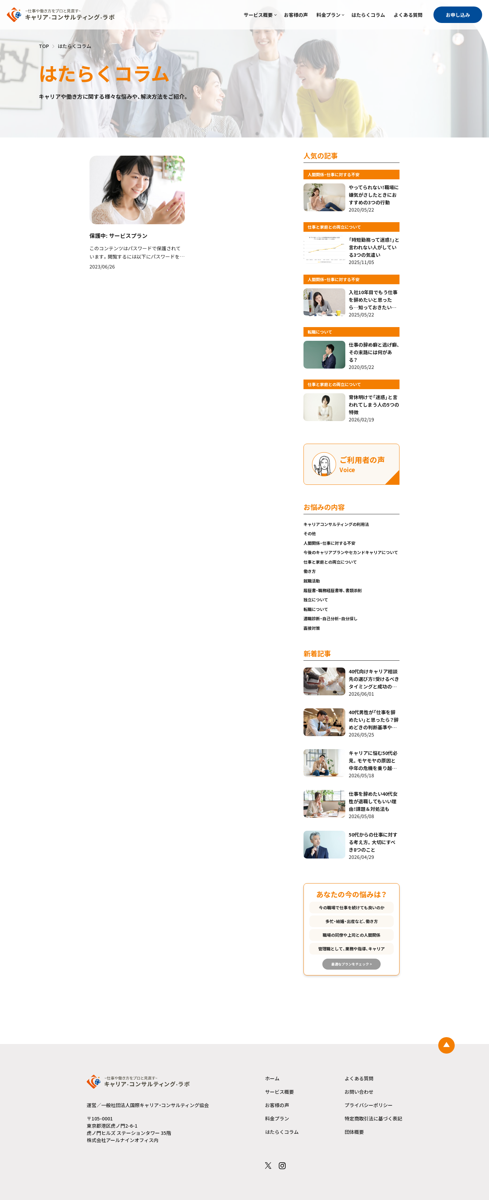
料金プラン (329, 14)
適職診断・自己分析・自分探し (330, 618)
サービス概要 (258, 14)
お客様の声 (296, 14)
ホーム (272, 1078)
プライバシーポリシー (369, 1105)
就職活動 (311, 581)
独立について (315, 599)
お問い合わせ (359, 1091)
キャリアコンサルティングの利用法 (336, 524)
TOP (44, 46)
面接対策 (311, 628)
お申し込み (458, 14)
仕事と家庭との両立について (330, 562)
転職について (315, 609)
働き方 (309, 571)
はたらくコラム (368, 14)
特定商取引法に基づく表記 (373, 1118)
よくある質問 (408, 14)
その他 (309, 533)
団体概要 (354, 1131)
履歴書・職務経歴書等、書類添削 (332, 590)
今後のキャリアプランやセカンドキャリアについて (350, 552)
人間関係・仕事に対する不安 (329, 543)
